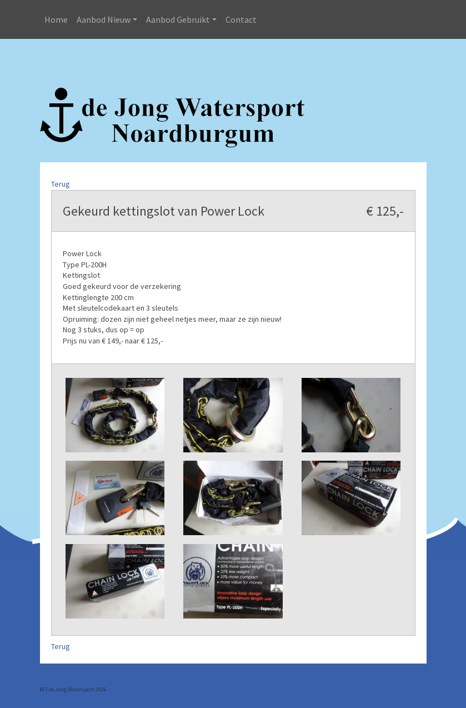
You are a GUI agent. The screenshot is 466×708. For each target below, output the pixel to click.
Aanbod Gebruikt (178, 19)
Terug (60, 184)
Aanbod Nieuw (104, 19)
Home (56, 19)
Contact (241, 19)
